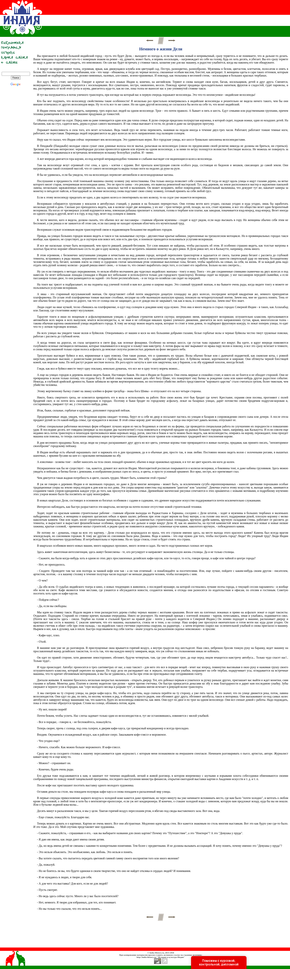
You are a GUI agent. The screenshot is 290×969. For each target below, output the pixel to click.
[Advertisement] (219, 17)
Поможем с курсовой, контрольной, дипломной (219, 962)
